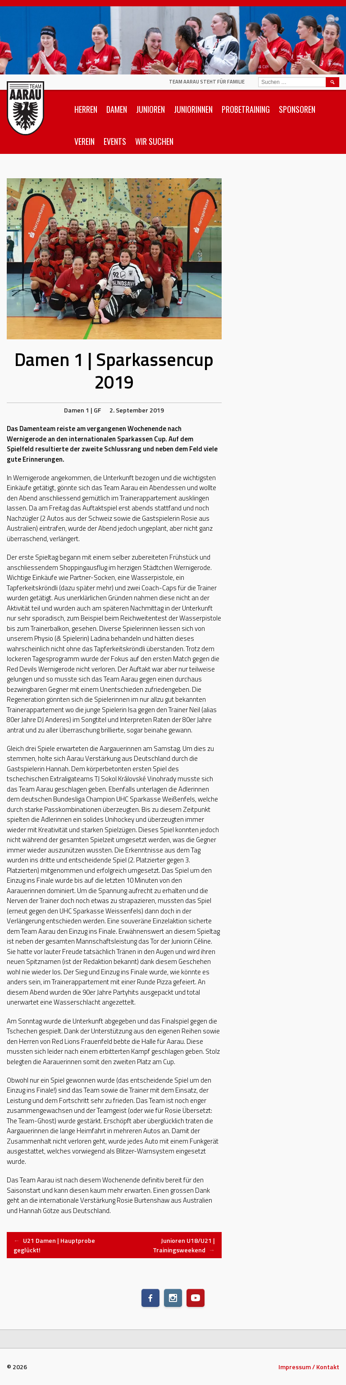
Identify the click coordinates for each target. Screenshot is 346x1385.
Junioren (150, 109)
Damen (116, 109)
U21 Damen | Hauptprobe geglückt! (54, 1245)
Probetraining (246, 109)
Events (115, 141)
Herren (85, 109)
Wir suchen (154, 141)
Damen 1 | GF (82, 410)
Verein (84, 141)
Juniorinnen (193, 109)
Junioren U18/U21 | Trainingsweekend (184, 1245)
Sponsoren (297, 109)
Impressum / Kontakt (308, 1366)
